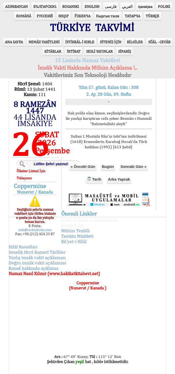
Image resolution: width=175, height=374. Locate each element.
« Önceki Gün (83, 166)
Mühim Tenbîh (75, 230)
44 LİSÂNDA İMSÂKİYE (35, 120)
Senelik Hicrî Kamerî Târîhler (37, 252)
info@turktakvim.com (35, 230)
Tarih (94, 179)
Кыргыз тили (107, 16)
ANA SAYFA (14, 42)
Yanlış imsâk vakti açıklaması (37, 257)
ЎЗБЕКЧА (82, 16)
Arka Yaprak (119, 179)
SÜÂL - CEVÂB (159, 42)
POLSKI (164, 6)
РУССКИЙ (45, 16)
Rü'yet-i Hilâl (74, 241)
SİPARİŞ (124, 51)
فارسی (110, 6)
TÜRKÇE (152, 16)
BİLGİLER (135, 42)
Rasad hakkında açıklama (33, 268)
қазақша (145, 6)
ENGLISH (92, 6)
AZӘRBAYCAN (16, 6)
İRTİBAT (73, 51)
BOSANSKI (70, 6)
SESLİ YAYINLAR (99, 51)
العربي (127, 6)
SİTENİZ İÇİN (110, 42)
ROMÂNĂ (23, 16)
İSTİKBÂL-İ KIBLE (79, 42)
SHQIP (63, 16)
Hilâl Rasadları (23, 246)
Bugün (108, 166)
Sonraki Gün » (133, 166)
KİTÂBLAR (52, 51)
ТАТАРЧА (132, 16)
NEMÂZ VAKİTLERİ (44, 42)
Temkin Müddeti (77, 236)
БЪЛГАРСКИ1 (45, 6)
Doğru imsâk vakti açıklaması (37, 262)
